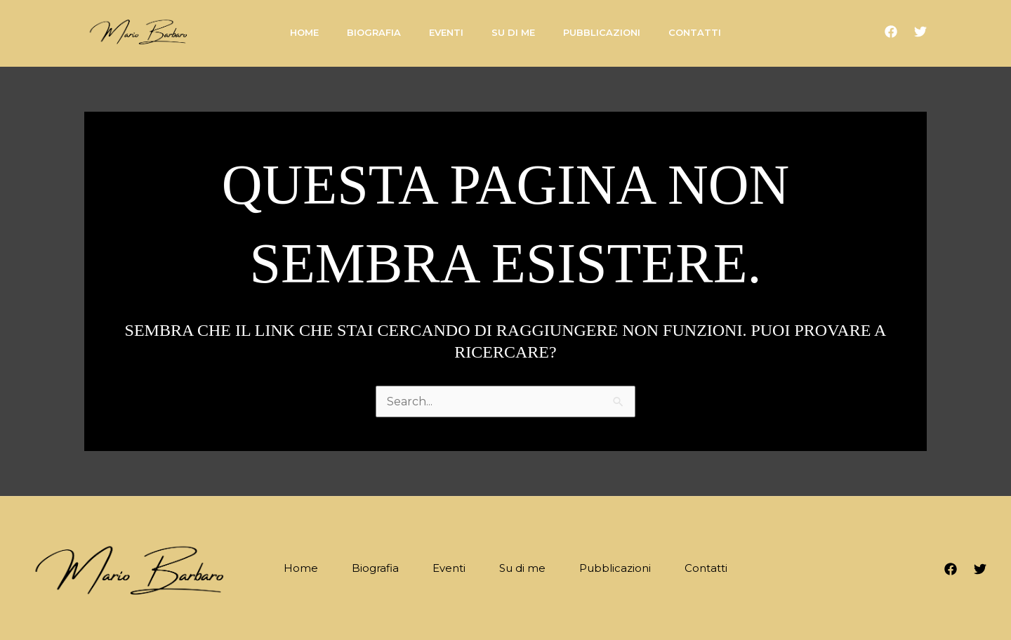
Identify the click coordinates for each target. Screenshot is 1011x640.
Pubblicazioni (615, 568)
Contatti (706, 568)
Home (301, 568)
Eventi (448, 568)
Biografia (375, 568)
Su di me (522, 568)
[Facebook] (891, 31)
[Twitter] (920, 31)
